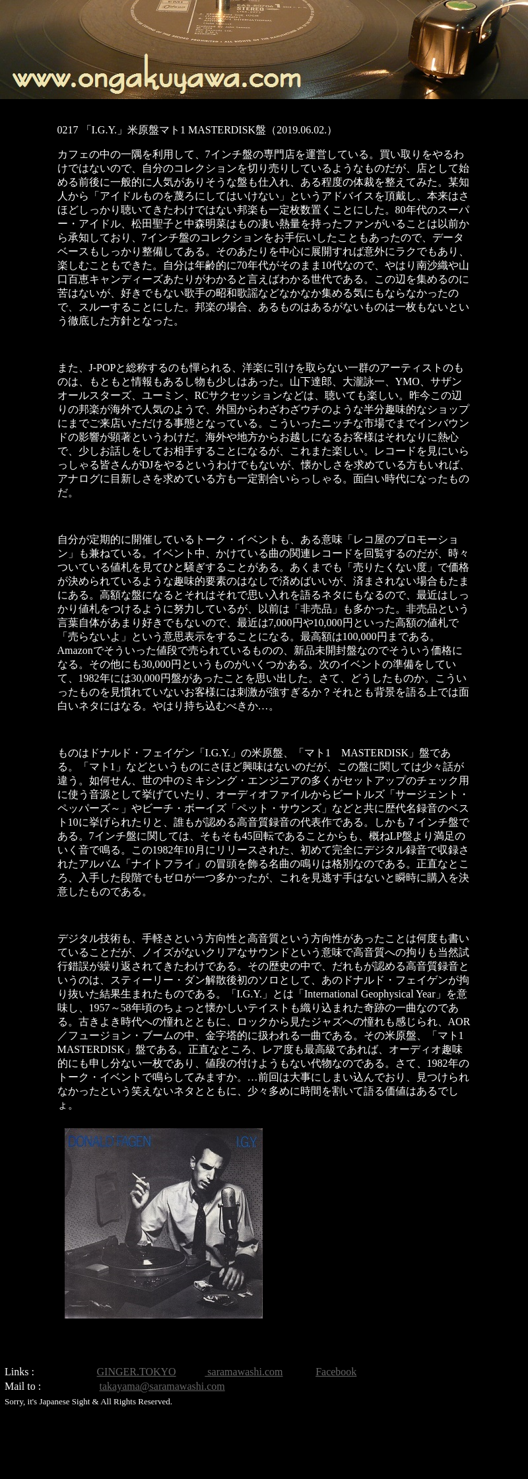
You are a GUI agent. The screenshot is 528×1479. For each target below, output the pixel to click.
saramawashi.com (243, 1371)
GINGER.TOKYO (136, 1371)
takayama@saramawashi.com (162, 1386)
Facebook (335, 1371)
